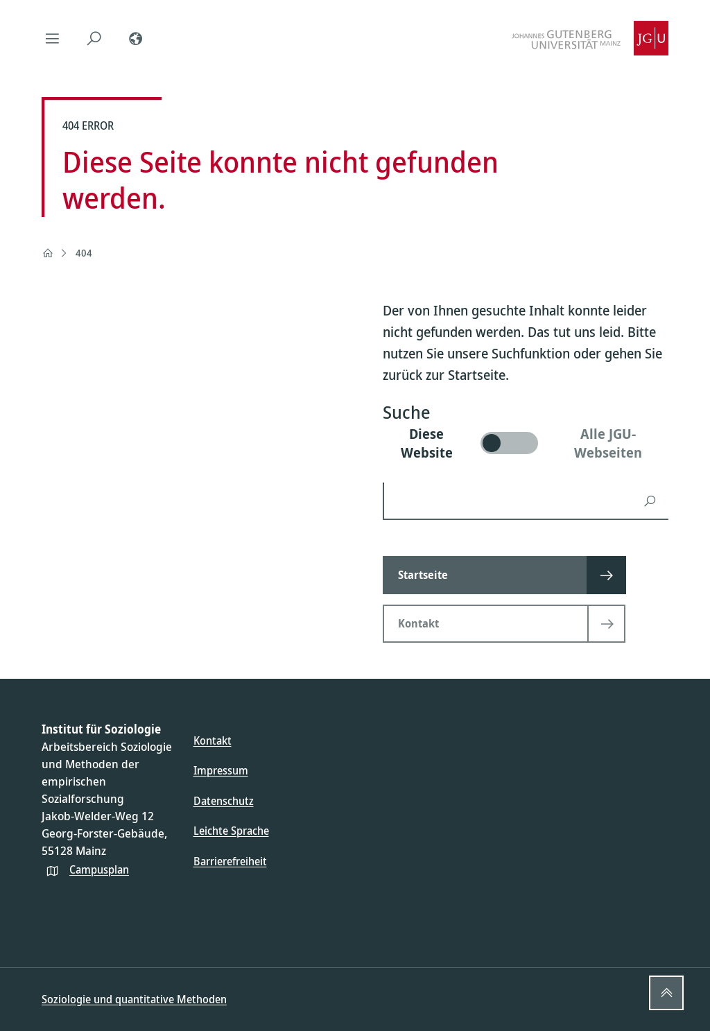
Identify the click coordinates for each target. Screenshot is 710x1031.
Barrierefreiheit (230, 861)
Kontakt (212, 740)
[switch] (525, 443)
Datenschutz (223, 800)
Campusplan (99, 869)
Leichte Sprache (231, 830)
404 (84, 252)
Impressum (220, 770)
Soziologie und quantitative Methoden (134, 999)
